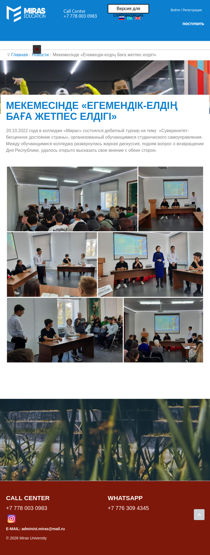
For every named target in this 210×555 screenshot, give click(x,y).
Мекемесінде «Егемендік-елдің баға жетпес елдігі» (91, 111)
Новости (40, 54)
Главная (19, 54)
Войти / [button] (176, 10)
